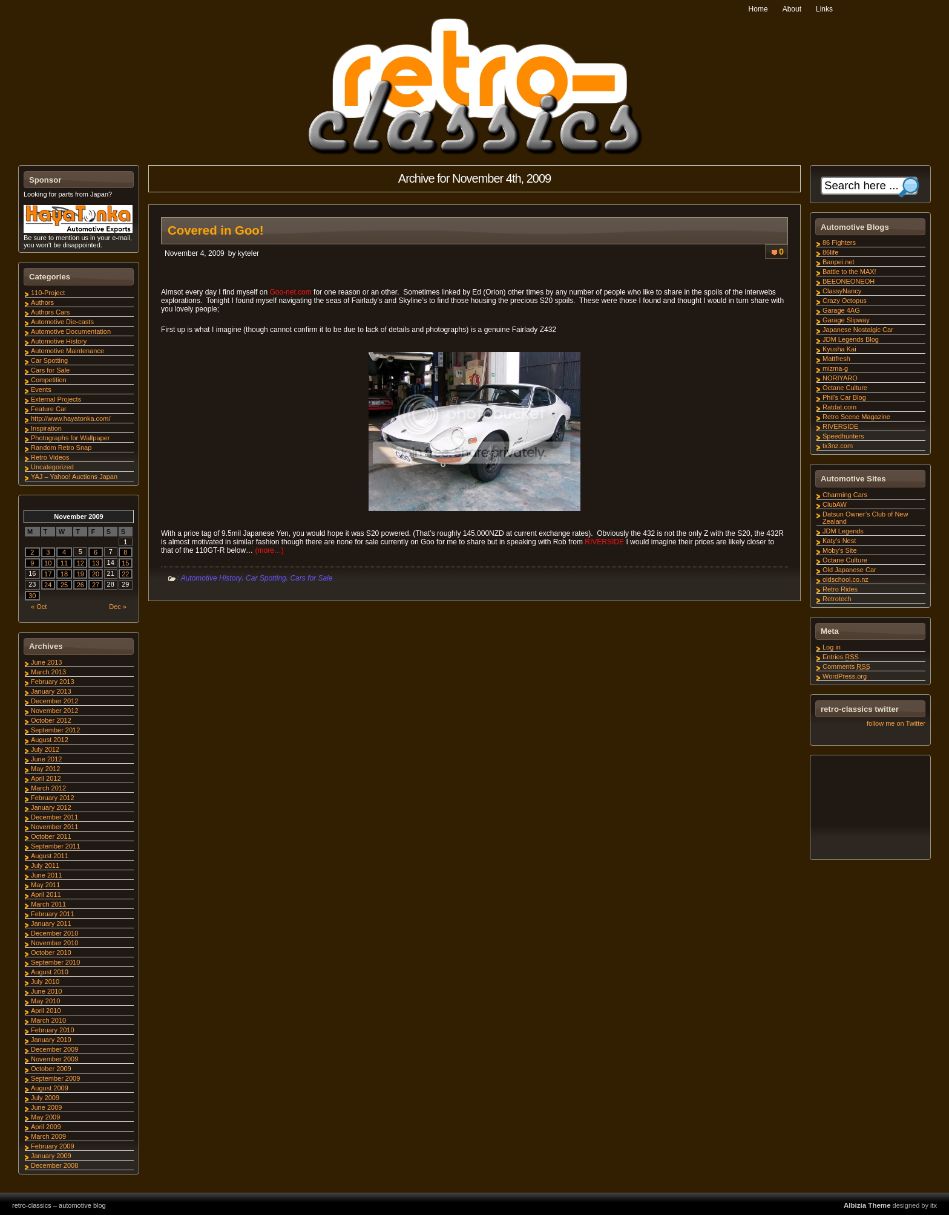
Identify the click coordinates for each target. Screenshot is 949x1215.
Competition (49, 379)
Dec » (117, 606)
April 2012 (46, 778)
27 (95, 584)
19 (80, 574)
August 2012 (49, 739)
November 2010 (54, 942)
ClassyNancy (842, 291)
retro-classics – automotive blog (59, 1205)
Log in (832, 647)
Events (41, 389)
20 (95, 574)
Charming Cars (845, 494)
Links (824, 9)
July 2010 (45, 981)
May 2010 (45, 1001)
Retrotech (837, 598)
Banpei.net (839, 261)
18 (64, 574)
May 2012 (45, 768)
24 (47, 584)
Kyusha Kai (839, 349)
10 (47, 563)
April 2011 (46, 894)
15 (125, 563)
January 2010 (51, 1039)
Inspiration (46, 428)
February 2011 (52, 913)
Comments (846, 666)
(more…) (269, 550)
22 (125, 574)
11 (64, 563)
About (792, 9)
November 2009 (54, 1059)
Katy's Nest (839, 540)
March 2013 (48, 672)
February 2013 (52, 681)
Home (758, 9)
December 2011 (54, 817)
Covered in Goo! (216, 230)
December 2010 (54, 933)
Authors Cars (50, 312)
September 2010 (55, 962)
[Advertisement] (869, 809)
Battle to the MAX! (849, 271)
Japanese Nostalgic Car (858, 329)
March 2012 (48, 788)
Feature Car (49, 408)
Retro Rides (840, 589)
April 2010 (46, 1010)
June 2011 (46, 875)
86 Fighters (839, 242)
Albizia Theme (867, 1205)
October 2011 (51, 836)
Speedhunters (843, 436)
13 (95, 563)
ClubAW (835, 504)
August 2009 (49, 1088)
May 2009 (45, 1117)
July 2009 (45, 1097)
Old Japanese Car (849, 569)
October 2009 (51, 1068)
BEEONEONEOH (849, 281)
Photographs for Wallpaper (70, 437)
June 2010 (46, 991)
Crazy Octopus (845, 300)
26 (80, 584)
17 (47, 574)
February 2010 (52, 1030)
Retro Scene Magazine (856, 416)
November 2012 (54, 710)
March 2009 (48, 1136)
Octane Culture (845, 387)
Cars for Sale (311, 578)
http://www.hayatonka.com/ (70, 418)
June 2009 (46, 1107)
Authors (42, 302)
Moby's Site (840, 550)
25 (64, 584)
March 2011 (48, 904)
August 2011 (49, 855)
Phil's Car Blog (844, 397)
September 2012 (55, 730)
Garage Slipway (846, 320)
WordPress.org (845, 676)
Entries (841, 656)
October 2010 (51, 952)
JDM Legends (843, 531)
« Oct (39, 606)
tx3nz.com (838, 445)
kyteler (248, 253)
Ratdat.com (839, 407)
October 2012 (51, 720)
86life (830, 252)
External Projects (56, 399)
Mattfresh (836, 358)
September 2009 (55, 1078)
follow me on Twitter (896, 723)
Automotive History (211, 578)
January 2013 (51, 691)
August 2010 (49, 972)
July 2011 (45, 865)
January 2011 (51, 923)
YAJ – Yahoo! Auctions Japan (74, 476)
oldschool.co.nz (846, 579)
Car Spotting (266, 578)
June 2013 (46, 662)
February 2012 (52, 797)
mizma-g (835, 368)
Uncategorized (52, 467)
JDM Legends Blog (851, 339)
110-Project (48, 292)
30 (32, 595)
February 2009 (52, 1146)
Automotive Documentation (71, 331)
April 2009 (46, 1126)
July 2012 (45, 749)
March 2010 (48, 1020)
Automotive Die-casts (62, 321)
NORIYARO (840, 378)
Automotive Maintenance (67, 350)
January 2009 (51, 1155)
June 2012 (46, 759)
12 (80, 563)
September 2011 (55, 846)
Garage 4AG (841, 310)
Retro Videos (50, 457)
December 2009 (54, 1049)
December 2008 (54, 1165)
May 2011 (45, 884)
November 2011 (54, 826)
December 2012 (54, 701)
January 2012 (51, 807)
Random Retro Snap (61, 447)
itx (933, 1205)
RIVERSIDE (604, 542)
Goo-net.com (291, 292)
